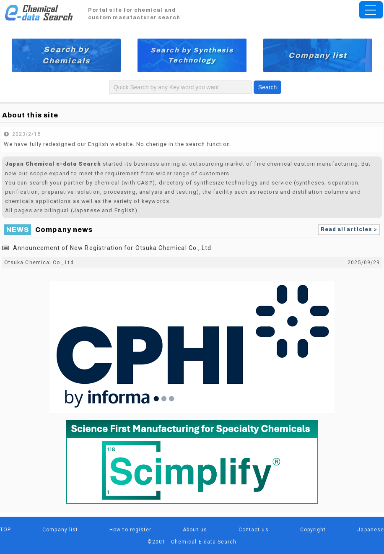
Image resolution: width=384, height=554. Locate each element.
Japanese (370, 530)
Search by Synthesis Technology (192, 55)
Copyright (313, 530)
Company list (318, 55)
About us (195, 530)
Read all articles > (349, 229)
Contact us (254, 530)
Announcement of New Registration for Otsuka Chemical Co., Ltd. (113, 247)
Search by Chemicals (66, 55)
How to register (130, 530)
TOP (5, 530)
